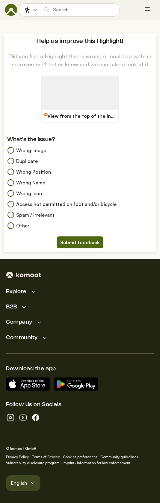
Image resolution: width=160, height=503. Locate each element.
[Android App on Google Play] (76, 384)
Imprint (68, 463)
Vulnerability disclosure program (33, 463)
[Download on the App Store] (28, 384)
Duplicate (22, 161)
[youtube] (23, 417)
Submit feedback (80, 242)
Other (18, 225)
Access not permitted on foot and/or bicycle (62, 204)
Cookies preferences (80, 457)
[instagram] (10, 417)
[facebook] (35, 417)
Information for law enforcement (103, 463)
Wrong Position (29, 171)
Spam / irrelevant (31, 214)
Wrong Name (26, 182)
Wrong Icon (24, 193)
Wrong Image (26, 150)
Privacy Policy (17, 457)
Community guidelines (119, 457)
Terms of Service (46, 457)
